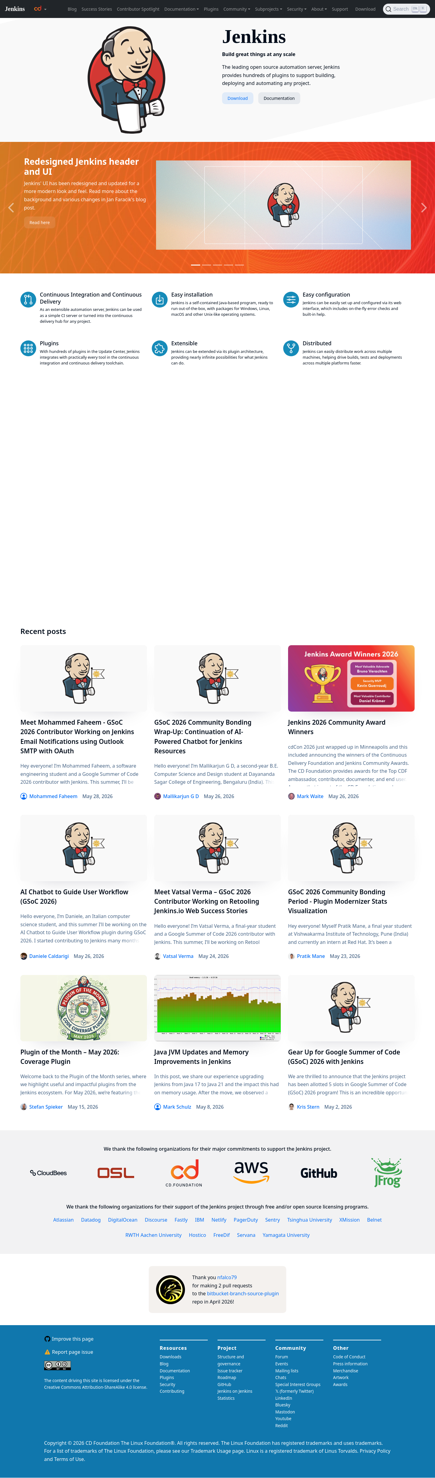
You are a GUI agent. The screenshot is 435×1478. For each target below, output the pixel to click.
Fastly (181, 1219)
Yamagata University (286, 1235)
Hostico (197, 1235)
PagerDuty (246, 1219)
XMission (349, 1219)
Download (238, 98)
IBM (199, 1219)
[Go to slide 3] (217, 265)
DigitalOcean (122, 1219)
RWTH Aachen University (153, 1235)
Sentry (272, 1219)
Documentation (279, 98)
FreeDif (221, 1235)
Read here (40, 222)
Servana (246, 1235)
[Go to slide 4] (228, 265)
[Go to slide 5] (239, 265)
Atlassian (63, 1219)
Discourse (156, 1219)
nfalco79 (227, 1277)
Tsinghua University (309, 1219)
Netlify (218, 1219)
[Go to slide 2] (206, 265)
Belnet (374, 1219)
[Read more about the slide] (283, 205)
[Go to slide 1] (195, 265)
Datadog (91, 1219)
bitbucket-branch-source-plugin (243, 1293)
